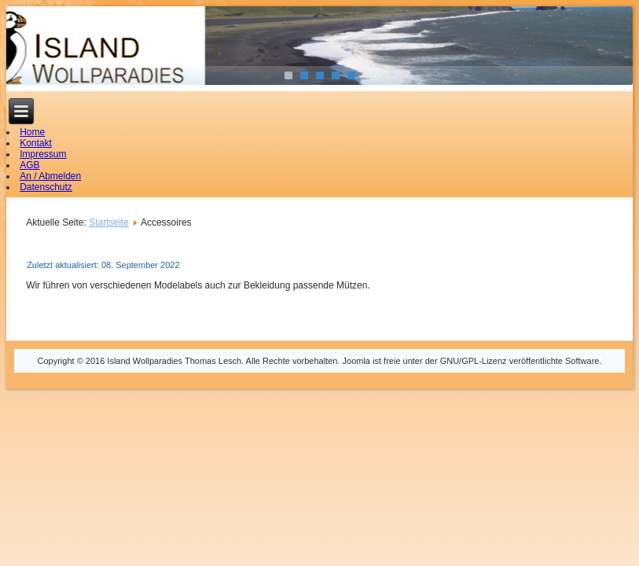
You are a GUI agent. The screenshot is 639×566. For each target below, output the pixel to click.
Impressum (43, 154)
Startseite (109, 222)
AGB (29, 165)
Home (32, 132)
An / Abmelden (50, 176)
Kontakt (36, 143)
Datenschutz (46, 187)
